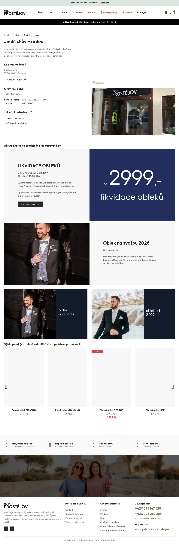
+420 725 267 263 (148, 514)
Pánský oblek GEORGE (111, 410)
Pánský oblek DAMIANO (67, 410)
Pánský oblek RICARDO (24, 410)
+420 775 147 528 (148, 508)
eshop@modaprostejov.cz (154, 529)
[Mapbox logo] (98, 82)
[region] (133, 57)
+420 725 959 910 (15, 118)
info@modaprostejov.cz (17, 123)
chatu (156, 446)
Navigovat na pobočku (17, 79)
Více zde (105, 3)
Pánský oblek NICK (155, 410)
